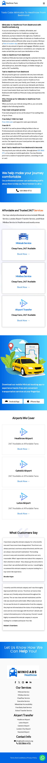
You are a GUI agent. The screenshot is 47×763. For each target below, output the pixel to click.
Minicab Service (23, 692)
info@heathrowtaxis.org (23, 741)
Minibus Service (23, 695)
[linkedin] (30, 682)
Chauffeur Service (23, 698)
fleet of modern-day (10, 43)
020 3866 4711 (24, 743)
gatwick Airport (23, 726)
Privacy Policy (32, 758)
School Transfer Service (23, 710)
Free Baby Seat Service (23, 707)
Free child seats (7, 122)
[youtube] (26, 682)
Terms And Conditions (18, 758)
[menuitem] (23, 691)
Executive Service (23, 701)
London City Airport (24, 729)
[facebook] (15, 682)
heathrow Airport (23, 719)
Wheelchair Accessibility (23, 704)
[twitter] (19, 682)
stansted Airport (23, 732)
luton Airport (23, 723)
